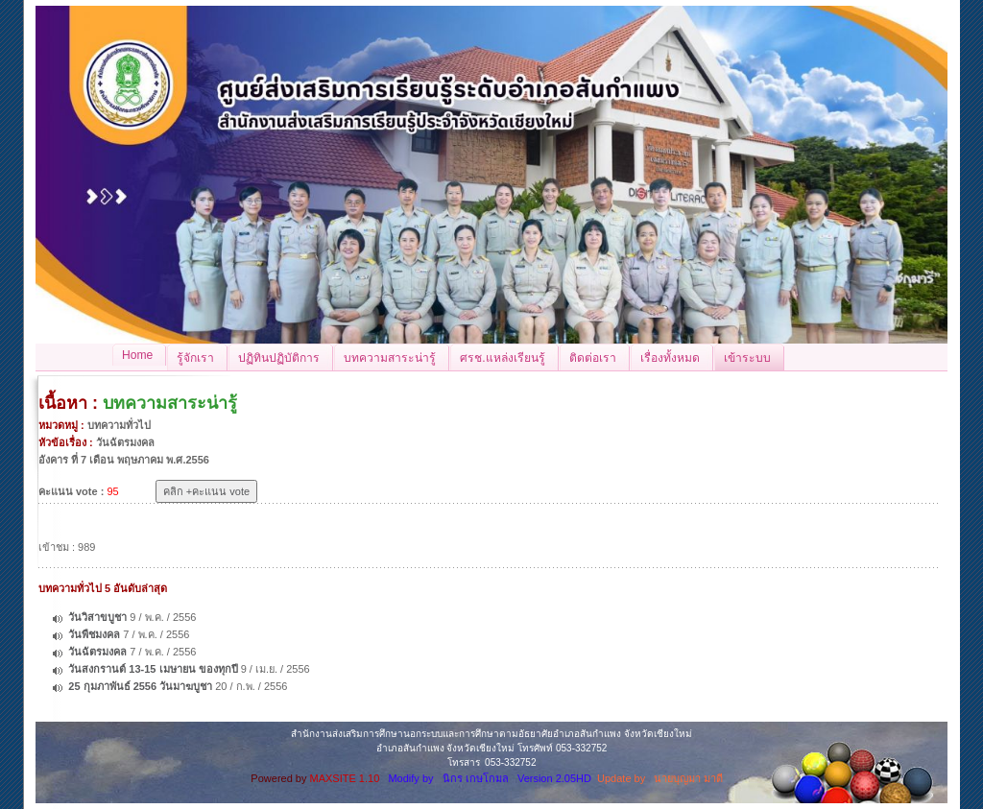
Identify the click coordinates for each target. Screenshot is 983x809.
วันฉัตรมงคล (97, 651)
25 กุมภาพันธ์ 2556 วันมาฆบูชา (140, 686)
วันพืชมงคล (94, 634)
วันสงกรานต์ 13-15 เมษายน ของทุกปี (152, 669)
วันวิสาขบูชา (97, 617)
